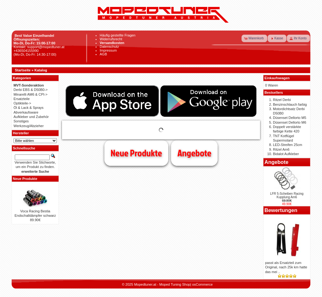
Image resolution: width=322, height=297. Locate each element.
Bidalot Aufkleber (286, 154)
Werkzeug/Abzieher (29, 126)
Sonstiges (21, 121)
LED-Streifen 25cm (287, 145)
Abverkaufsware (26, 112)
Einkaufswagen (277, 78)
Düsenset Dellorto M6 (289, 122)
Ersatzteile (22, 99)
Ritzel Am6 (281, 149)
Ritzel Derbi (282, 100)
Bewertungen (280, 210)
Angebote (194, 153)
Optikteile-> (22, 103)
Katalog (41, 70)
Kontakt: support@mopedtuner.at (39, 47)
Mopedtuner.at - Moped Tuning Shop (162, 284)
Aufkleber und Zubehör (31, 117)
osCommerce (202, 284)
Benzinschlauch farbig (290, 104)
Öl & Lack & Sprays (28, 107)
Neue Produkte (136, 153)
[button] (254, 38)
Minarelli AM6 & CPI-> (30, 94)
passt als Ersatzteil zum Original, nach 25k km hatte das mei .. (286, 267)
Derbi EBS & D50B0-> (31, 90)
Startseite (23, 70)
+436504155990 (26, 51)
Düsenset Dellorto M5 (289, 118)
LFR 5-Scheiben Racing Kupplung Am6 (286, 195)
